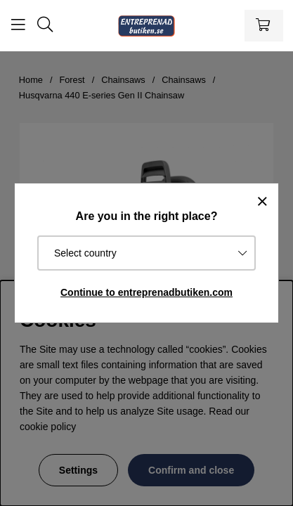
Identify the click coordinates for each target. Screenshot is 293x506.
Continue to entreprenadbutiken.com (146, 292)
